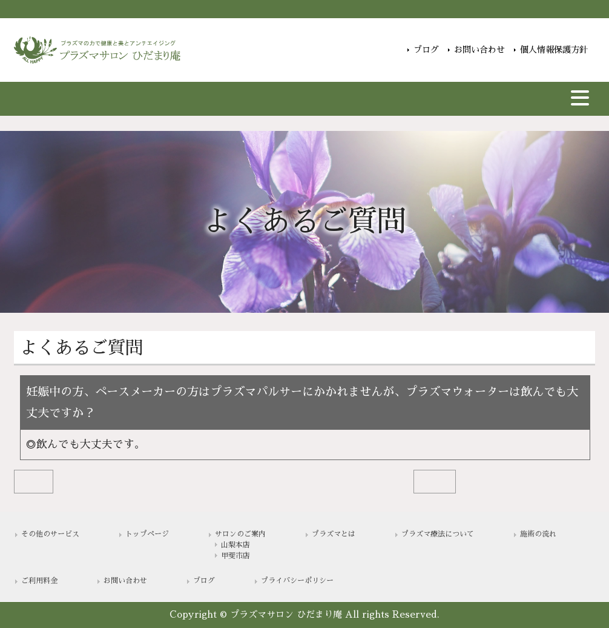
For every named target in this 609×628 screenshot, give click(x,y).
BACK (33, 481)
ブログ (426, 49)
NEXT (435, 481)
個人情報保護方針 (554, 49)
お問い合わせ (479, 49)
